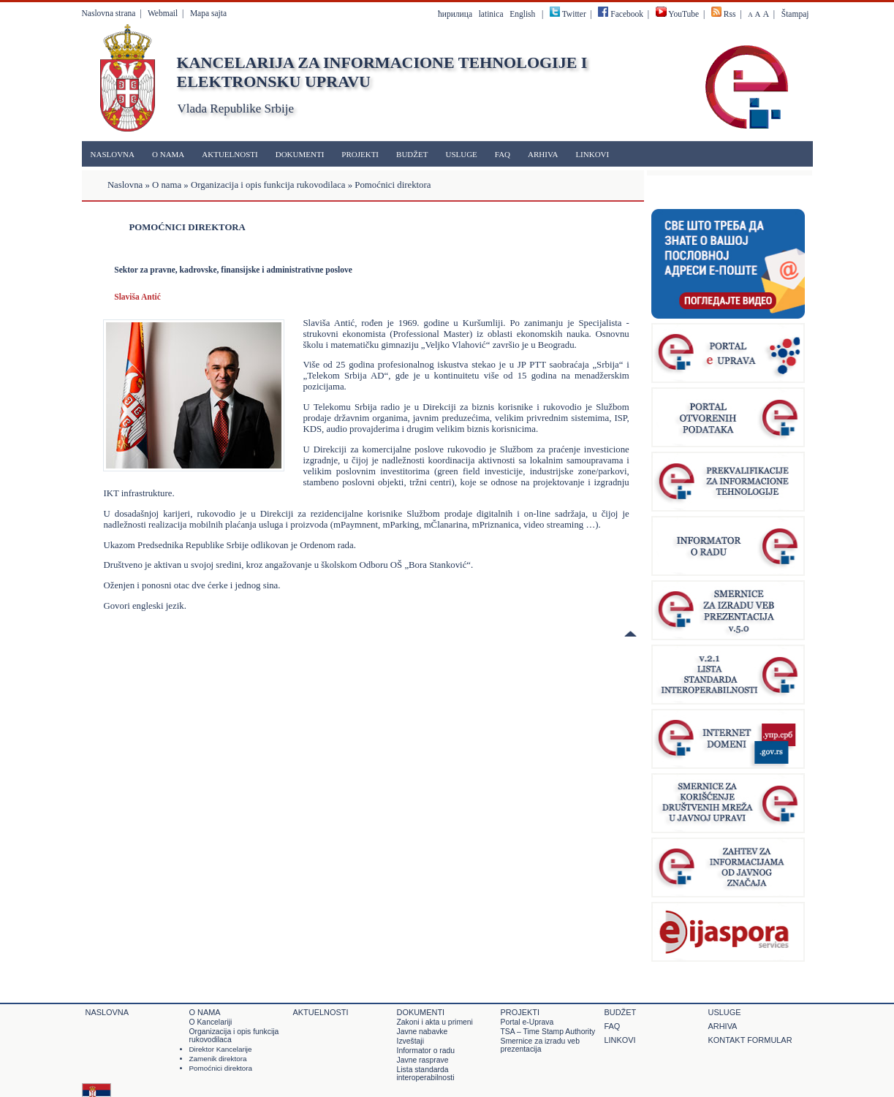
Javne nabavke (422, 1032)
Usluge (461, 154)
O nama (168, 154)
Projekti (360, 154)
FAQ (502, 154)
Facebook (620, 14)
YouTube (677, 14)
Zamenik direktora (218, 1059)
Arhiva (543, 154)
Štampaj (795, 14)
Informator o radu (426, 1051)
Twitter (574, 14)
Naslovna (113, 154)
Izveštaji (410, 1041)
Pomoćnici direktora (221, 1068)
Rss (730, 14)
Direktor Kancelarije (220, 1049)
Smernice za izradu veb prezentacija (540, 1045)
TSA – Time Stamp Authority (548, 1032)
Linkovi (592, 154)
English (522, 14)
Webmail (163, 13)
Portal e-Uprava (527, 1022)
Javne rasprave (423, 1060)
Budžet (412, 154)
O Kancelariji (210, 1022)
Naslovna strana (109, 13)
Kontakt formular (750, 1040)
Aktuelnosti (229, 154)
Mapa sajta (208, 13)
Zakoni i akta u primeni (435, 1022)
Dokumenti (300, 154)
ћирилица (455, 14)
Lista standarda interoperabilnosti (426, 1074)
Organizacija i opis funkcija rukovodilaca (268, 185)
